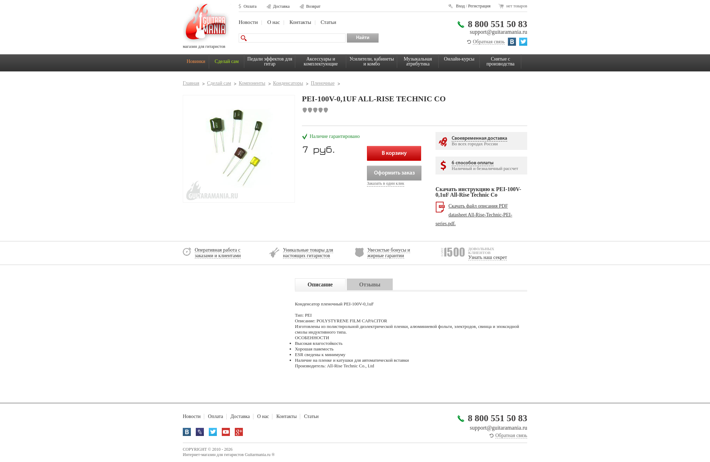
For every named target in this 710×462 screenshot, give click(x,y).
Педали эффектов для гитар (269, 61)
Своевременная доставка (479, 138)
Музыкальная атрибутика (418, 61)
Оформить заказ (394, 173)
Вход (460, 6)
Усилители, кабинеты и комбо (371, 61)
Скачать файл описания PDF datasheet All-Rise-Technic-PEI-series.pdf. (473, 214)
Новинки (196, 61)
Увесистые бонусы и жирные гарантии (388, 252)
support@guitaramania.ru (498, 32)
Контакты (300, 22)
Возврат (313, 6)
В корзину (394, 153)
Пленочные (323, 83)
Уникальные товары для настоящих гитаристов (308, 252)
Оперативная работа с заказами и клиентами (218, 252)
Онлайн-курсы (459, 59)
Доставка (281, 6)
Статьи (328, 22)
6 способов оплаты (472, 163)
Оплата (250, 6)
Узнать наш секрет (487, 257)
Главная (191, 83)
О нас (273, 22)
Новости (248, 22)
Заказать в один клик (385, 183)
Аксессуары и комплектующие (321, 61)
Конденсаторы (288, 83)
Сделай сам (227, 61)
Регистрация (479, 6)
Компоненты (252, 83)
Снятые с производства (500, 61)
